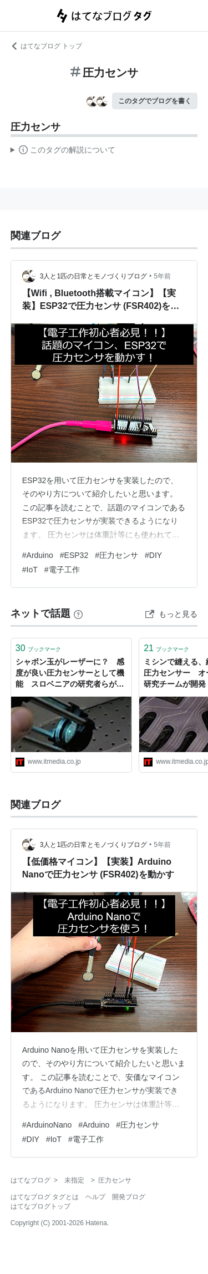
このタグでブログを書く (154, 101)
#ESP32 (74, 555)
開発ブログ (128, 1197)
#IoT (30, 569)
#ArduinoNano (47, 1124)
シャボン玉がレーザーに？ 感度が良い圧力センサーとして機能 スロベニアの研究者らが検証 (70, 673)
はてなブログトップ (40, 1206)
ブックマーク (38, 648)
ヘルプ (95, 1197)
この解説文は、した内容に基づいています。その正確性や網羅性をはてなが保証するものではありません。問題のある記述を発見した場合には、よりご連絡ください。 (63, 151)
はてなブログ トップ (46, 46)
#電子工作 (62, 569)
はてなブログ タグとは (45, 1197)
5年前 (162, 276)
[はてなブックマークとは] (78, 613)
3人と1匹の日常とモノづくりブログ (93, 276)
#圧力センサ (116, 555)
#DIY (153, 555)
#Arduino (37, 555)
